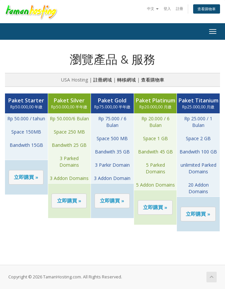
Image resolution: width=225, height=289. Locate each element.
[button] (26, 177)
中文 (153, 8)
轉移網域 (126, 80)
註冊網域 (102, 80)
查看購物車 (206, 8)
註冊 (179, 8)
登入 (167, 8)
